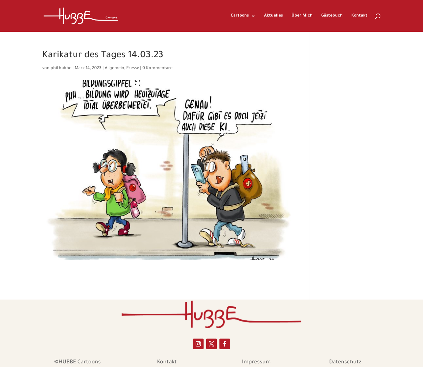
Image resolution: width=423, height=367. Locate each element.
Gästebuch (332, 16)
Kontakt (359, 16)
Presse (132, 68)
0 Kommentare (157, 68)
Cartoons (240, 16)
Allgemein (114, 68)
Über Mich (302, 16)
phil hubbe (61, 68)
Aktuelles (273, 16)
